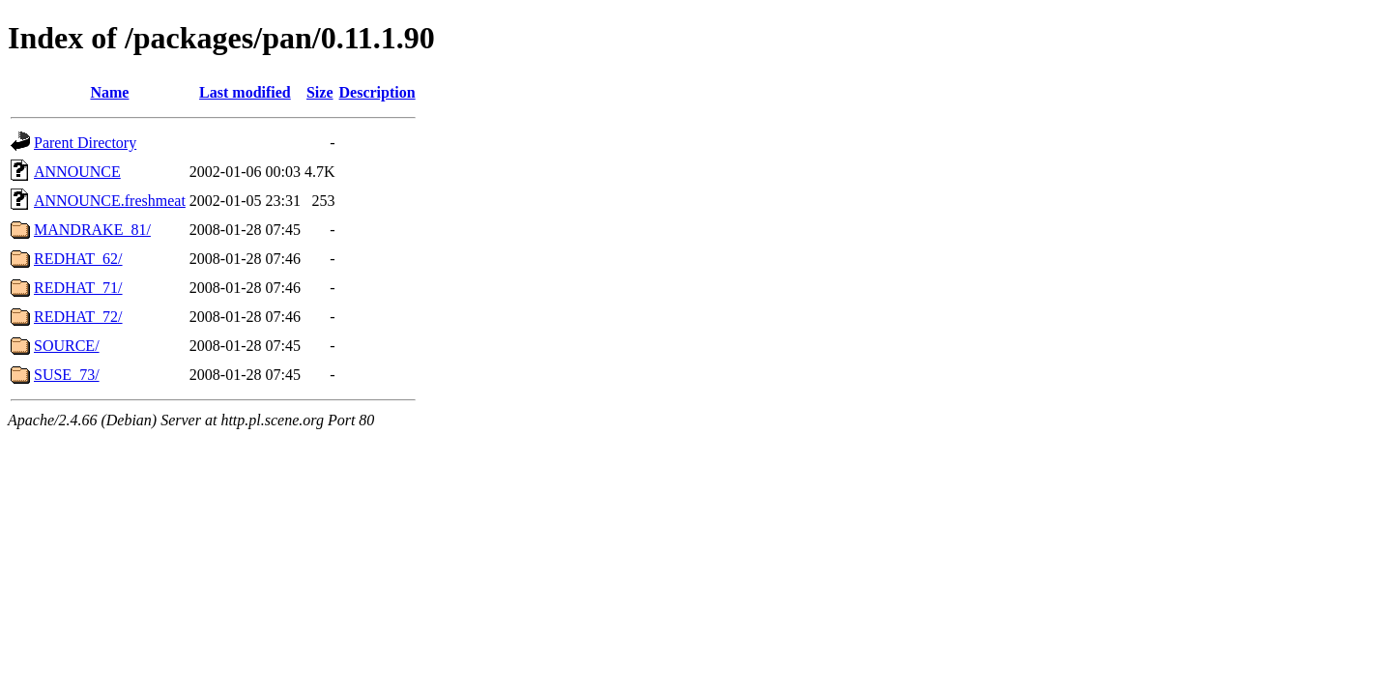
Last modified (245, 92)
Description (377, 92)
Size (320, 92)
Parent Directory (85, 142)
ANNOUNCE (77, 171)
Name (109, 92)
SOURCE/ (67, 345)
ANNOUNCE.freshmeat (110, 200)
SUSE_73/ (67, 374)
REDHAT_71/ (78, 287)
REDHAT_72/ (78, 316)
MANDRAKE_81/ (92, 229)
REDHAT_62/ (78, 258)
